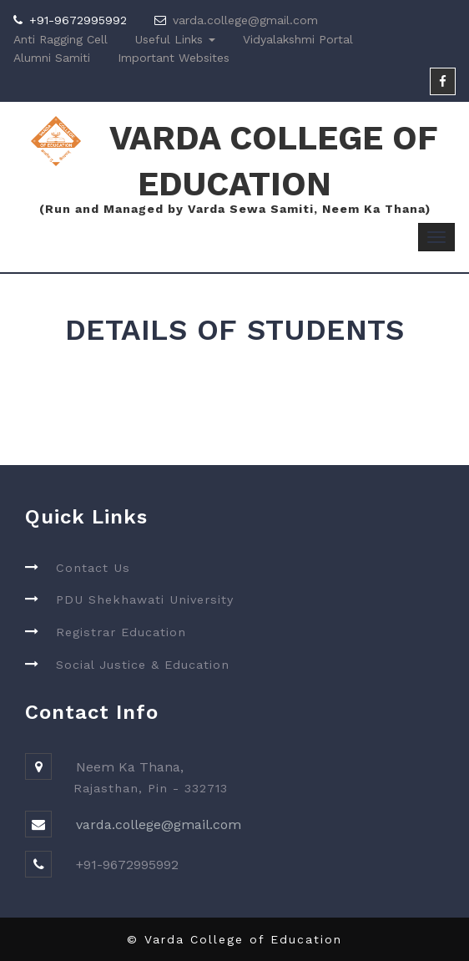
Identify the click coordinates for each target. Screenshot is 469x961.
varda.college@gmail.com (245, 20)
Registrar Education (121, 632)
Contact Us (93, 567)
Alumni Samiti (51, 57)
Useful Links (175, 39)
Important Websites (173, 57)
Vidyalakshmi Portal (298, 39)
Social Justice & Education (142, 664)
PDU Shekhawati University (145, 599)
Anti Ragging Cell (60, 39)
